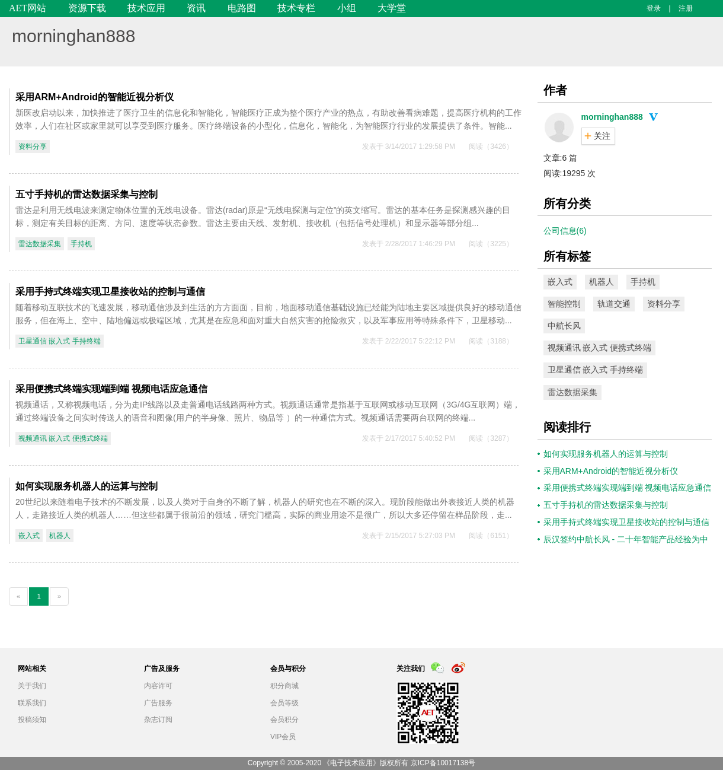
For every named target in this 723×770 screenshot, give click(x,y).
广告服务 (158, 703)
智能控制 (564, 303)
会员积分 (284, 719)
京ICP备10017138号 (443, 763)
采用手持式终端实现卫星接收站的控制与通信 (110, 292)
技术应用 (146, 8)
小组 (346, 8)
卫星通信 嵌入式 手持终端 (59, 341)
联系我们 (32, 703)
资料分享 (32, 146)
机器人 (60, 536)
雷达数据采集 (39, 244)
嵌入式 (29, 536)
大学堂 (392, 8)
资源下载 (87, 8)
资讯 (196, 8)
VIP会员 (283, 737)
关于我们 (32, 686)
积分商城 (284, 686)
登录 (654, 8)
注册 (686, 8)
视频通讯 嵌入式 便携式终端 (63, 438)
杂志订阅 (158, 719)
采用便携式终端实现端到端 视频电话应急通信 (111, 389)
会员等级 (284, 703)
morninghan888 (74, 36)
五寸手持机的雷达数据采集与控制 (86, 194)
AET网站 (27, 8)
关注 (602, 136)
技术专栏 (296, 8)
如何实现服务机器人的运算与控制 (86, 486)
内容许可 (158, 686)
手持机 (81, 244)
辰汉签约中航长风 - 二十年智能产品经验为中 (625, 539)
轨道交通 (614, 303)
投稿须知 (32, 719)
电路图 (242, 8)
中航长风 (564, 325)
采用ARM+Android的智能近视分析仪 (94, 97)
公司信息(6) (565, 231)
